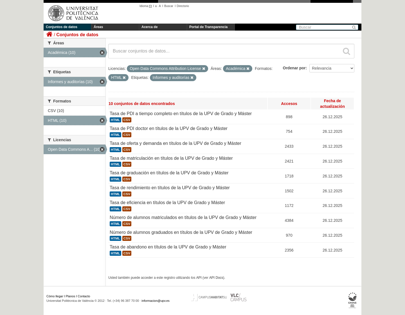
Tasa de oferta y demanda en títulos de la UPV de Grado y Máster (175, 143)
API (199, 278)
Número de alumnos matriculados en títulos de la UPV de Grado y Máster (183, 217)
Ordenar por (294, 68)
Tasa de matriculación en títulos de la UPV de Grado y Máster (171, 158)
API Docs (216, 278)
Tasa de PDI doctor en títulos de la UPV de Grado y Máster (169, 128)
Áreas (98, 27)
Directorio (183, 6)
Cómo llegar (54, 296)
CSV (126, 120)
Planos (70, 296)
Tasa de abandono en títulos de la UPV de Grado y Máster (168, 247)
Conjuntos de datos (61, 27)
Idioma (146, 6)
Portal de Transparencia (208, 27)
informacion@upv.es (155, 300)
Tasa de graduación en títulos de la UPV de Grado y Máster (169, 172)
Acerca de (149, 27)
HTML (115, 120)
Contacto (84, 296)
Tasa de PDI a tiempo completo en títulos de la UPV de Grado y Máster (181, 113)
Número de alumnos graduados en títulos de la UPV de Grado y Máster (181, 232)
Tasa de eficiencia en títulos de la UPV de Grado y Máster (167, 202)
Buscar (168, 6)
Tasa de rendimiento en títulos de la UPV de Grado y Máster (170, 187)
